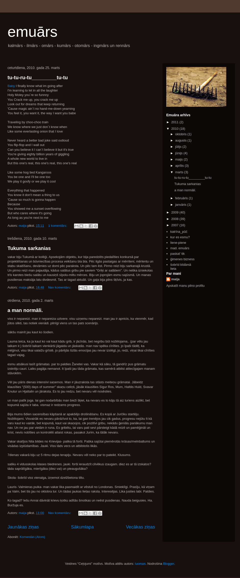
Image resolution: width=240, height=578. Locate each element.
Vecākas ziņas (140, 527)
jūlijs (178, 146)
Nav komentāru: (60, 287)
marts (179, 172)
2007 (175, 225)
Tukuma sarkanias (29, 248)
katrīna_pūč (178, 232)
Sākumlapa (82, 527)
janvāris (181, 204)
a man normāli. (25, 310)
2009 (175, 212)
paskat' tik (177, 254)
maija (175, 279)
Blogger (168, 564)
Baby (11, 86)
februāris (182, 198)
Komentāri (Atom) (32, 537)
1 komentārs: (58, 226)
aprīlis (180, 166)
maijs (179, 159)
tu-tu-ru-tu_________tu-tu (38, 77)
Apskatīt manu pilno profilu (185, 286)
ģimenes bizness (182, 259)
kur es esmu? (180, 237)
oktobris (181, 134)
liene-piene (178, 242)
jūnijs (179, 153)
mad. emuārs (179, 248)
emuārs (33, 31)
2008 (175, 219)
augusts (181, 140)
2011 (175, 122)
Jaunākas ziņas (23, 527)
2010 (175, 128)
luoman (140, 564)
